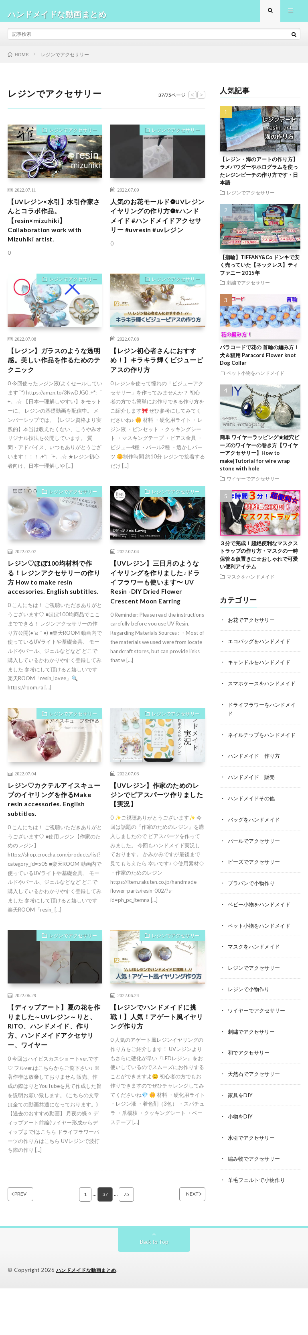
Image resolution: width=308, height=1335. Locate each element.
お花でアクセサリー (253, 626)
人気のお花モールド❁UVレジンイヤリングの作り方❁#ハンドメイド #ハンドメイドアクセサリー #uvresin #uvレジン (157, 230)
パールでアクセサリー (256, 860)
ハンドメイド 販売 (253, 797)
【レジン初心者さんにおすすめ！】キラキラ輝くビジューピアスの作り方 (154, 376)
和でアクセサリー (250, 1069)
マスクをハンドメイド (251, 583)
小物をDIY (241, 1132)
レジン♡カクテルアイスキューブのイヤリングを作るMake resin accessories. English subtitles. (52, 836)
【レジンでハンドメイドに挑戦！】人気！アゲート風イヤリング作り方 (154, 1058)
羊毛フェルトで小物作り (259, 1194)
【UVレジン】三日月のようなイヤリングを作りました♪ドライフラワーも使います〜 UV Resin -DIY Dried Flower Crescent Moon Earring (156, 608)
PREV (30, 1241)
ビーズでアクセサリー (256, 881)
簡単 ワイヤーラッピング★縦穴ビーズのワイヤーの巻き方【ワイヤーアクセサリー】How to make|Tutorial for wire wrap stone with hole (259, 459)
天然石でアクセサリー (256, 1090)
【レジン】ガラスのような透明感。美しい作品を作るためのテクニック (52, 376)
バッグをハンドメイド (256, 839)
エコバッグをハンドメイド (261, 647)
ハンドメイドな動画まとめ (88, 1317)
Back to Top (154, 1288)
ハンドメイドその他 (253, 818)
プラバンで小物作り (253, 902)
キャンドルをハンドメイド (261, 667)
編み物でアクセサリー (256, 1173)
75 (127, 1241)
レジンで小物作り (250, 1006)
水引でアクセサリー (253, 1152)
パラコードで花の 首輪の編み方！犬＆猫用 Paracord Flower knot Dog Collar (259, 361)
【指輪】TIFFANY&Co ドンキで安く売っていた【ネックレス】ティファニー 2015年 (260, 271)
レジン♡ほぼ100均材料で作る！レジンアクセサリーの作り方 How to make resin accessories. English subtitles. (55, 603)
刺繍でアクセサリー (248, 288)
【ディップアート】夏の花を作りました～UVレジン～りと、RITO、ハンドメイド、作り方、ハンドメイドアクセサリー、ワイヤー (54, 1069)
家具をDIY (241, 1111)
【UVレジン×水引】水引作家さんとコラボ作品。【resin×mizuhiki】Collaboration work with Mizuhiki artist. (52, 230)
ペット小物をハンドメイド (255, 379)
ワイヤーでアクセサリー (253, 484)
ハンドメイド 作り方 (256, 776)
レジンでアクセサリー (68, 138)
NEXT (182, 1241)
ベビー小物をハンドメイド (261, 923)
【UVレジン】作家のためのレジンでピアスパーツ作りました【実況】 (156, 831)
